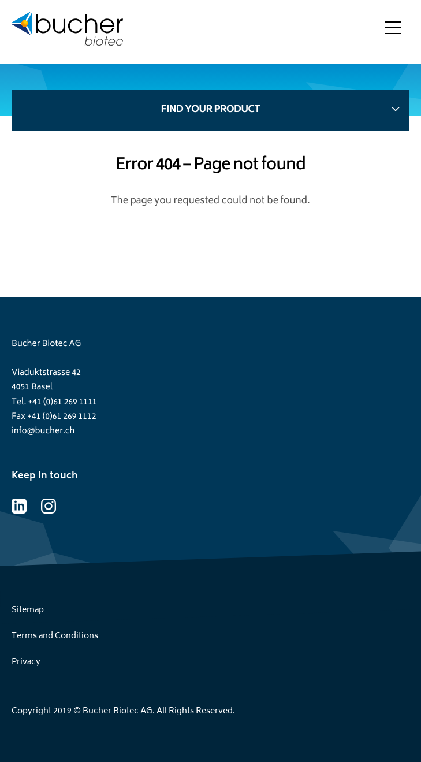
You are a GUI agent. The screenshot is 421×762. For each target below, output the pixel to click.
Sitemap (28, 610)
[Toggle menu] (393, 32)
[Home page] (67, 32)
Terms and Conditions (55, 636)
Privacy (26, 662)
